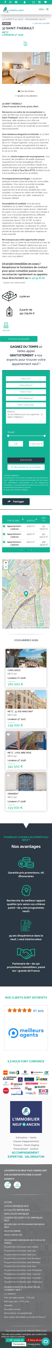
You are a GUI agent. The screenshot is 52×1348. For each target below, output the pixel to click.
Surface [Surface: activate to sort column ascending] (31, 521)
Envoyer (26, 460)
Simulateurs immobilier (16, 1214)
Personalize (19, 1344)
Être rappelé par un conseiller (26, 467)
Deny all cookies (36, 1340)
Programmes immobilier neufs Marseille (22, 1262)
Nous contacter (13, 1235)
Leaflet (25, 627)
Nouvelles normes (12, 1309)
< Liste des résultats (41, 23)
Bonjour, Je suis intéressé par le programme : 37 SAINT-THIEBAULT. (26, 416)
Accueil (8, 1202)
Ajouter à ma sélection (26, 96)
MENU (43, 9)
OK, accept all (15, 1340)
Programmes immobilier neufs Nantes (21, 1247)
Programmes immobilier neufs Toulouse (22, 1274)
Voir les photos (26, 91)
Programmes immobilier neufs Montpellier (23, 1270)
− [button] (6, 567)
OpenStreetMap (35, 627)
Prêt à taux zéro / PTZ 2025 (16, 1301)
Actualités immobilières (17, 1210)
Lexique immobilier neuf (16, 1206)
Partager (16, 501)
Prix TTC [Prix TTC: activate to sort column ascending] (44, 519)
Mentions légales (21, 490)
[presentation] (26, 453)
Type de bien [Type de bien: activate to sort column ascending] (13, 521)
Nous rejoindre (12, 1231)
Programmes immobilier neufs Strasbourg (23, 1282)
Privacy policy (34, 1344)
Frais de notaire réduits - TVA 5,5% (19, 1298)
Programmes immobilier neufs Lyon (20, 1255)
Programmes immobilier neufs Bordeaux (22, 1258)
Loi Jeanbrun (10, 1294)
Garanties (8, 1305)
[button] (5, 68)
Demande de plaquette (18, 339)
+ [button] (6, 563)
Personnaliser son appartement (18, 1313)
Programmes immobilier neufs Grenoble (22, 1278)
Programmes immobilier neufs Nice (20, 1266)
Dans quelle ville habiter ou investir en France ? (25, 1317)
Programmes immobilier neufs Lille (20, 1251)
